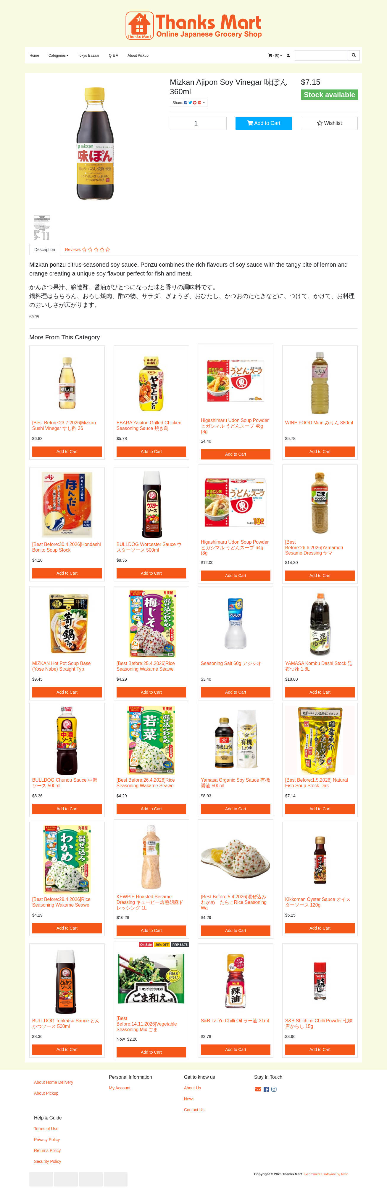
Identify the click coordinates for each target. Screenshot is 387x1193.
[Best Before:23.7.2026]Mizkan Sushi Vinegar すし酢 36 (64, 425)
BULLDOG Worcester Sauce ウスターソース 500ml (149, 547)
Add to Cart (263, 123)
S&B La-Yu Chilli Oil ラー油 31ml (235, 1020)
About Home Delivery (53, 1082)
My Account (119, 1088)
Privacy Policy (47, 1139)
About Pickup (138, 55)
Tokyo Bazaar (88, 55)
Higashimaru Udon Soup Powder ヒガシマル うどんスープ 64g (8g (235, 548)
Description (44, 249)
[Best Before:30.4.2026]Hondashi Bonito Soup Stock (66, 547)
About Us (192, 1088)
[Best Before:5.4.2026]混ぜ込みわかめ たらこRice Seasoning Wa (234, 902)
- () (273, 55)
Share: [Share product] (187, 103)
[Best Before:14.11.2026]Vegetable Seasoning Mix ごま (147, 1024)
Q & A (113, 55)
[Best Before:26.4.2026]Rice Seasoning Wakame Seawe (146, 783)
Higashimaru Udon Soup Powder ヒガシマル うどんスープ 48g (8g (235, 426)
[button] (329, 123)
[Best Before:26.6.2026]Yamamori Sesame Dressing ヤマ (314, 548)
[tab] (44, 249)
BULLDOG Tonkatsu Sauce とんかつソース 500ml (66, 1023)
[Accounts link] (288, 55)
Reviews (87, 249)
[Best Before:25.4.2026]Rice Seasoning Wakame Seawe (146, 666)
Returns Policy (47, 1150)
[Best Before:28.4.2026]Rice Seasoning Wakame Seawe (61, 902)
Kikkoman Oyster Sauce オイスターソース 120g (318, 902)
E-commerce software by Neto (326, 1174)
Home (34, 55)
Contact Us (194, 1109)
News (189, 1098)
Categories (57, 55)
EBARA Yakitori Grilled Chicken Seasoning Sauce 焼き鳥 (149, 425)
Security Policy (47, 1161)
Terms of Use (46, 1128)
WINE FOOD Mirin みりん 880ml (319, 422)
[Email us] (258, 1089)
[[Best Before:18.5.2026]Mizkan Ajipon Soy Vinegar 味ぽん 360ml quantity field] (198, 123)
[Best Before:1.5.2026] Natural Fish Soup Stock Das (316, 783)
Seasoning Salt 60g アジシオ (231, 663)
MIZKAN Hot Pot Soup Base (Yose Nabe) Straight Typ (61, 666)
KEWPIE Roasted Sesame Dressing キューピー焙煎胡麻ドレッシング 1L (150, 902)
